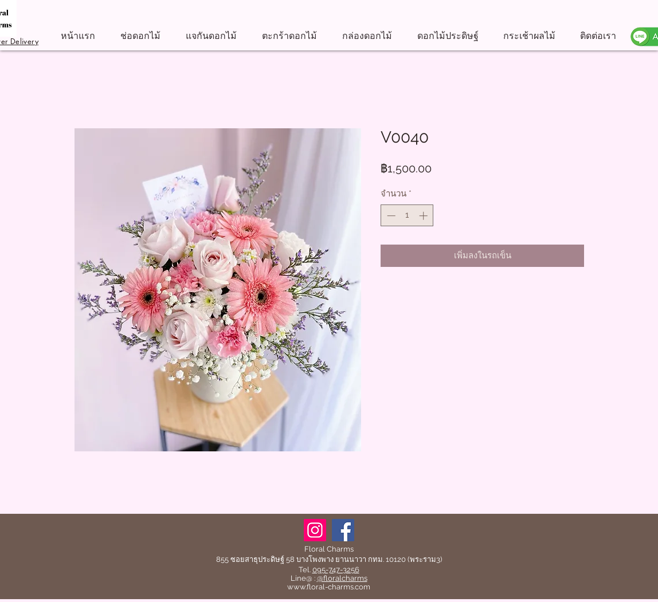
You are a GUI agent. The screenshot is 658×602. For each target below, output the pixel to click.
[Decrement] (390, 215)
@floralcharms (342, 578)
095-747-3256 (335, 569)
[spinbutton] (407, 215)
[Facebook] (343, 530)
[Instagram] (315, 530)
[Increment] (424, 215)
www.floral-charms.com (328, 587)
